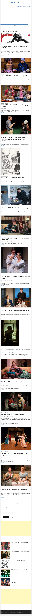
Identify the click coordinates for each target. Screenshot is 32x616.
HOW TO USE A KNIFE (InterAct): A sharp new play (15, 208)
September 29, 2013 (10, 457)
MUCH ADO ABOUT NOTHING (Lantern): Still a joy (15, 76)
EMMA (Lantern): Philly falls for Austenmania (14, 489)
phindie (2, 612)
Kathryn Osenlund (4, 49)
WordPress (15, 612)
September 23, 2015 (10, 280)
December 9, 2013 (10, 416)
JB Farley (12, 572)
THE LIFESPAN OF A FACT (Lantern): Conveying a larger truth (15, 105)
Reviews (2, 44)
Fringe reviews (10, 347)
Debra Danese (13, 582)
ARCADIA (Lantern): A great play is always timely (15, 310)
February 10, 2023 (10, 108)
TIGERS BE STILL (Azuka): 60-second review (13, 382)
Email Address (5, 511)
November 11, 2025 (12, 49)
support (29, 6)
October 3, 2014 (12, 312)
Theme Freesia (10, 612)
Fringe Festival (4, 347)
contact (21, 6)
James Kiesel (3, 416)
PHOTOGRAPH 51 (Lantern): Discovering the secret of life (15, 277)
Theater (6, 44)
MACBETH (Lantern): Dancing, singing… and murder (14, 46)
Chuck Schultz (13, 561)
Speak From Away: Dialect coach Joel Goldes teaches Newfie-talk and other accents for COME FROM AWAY (20, 580)
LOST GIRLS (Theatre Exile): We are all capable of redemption (15, 238)
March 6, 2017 (9, 241)
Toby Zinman (3, 108)
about (18, 6)
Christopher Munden (5, 312)
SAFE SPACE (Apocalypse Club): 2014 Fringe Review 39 (15, 349)
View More (3, 55)
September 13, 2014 (12, 352)
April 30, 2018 (11, 142)
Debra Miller (3, 280)
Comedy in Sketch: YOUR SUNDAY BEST (18, 560)
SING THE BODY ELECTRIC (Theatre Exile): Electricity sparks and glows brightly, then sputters (13, 139)
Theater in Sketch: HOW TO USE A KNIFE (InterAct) (15, 178)
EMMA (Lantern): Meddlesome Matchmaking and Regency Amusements (15, 454)
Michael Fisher (4, 491)
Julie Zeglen (3, 241)
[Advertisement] (16, 16)
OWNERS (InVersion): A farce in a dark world (13, 414)
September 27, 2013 (11, 491)
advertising (25, 6)
